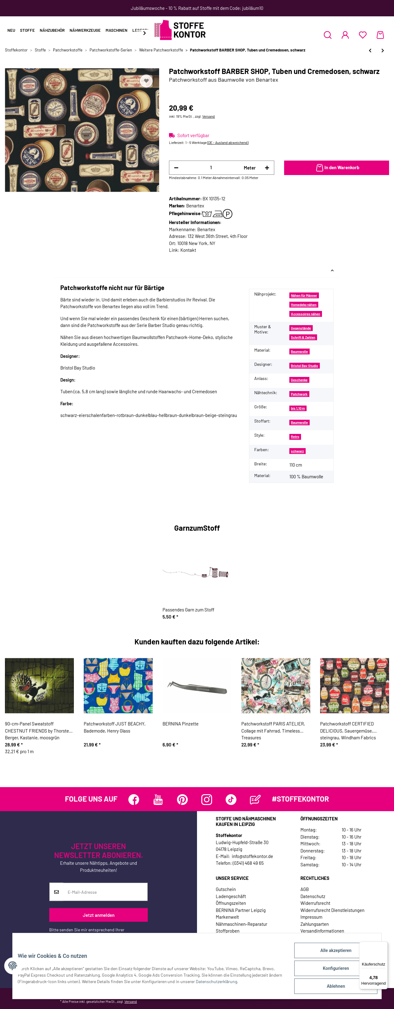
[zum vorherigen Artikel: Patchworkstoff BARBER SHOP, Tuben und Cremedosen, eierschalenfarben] (370, 50)
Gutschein (226, 889)
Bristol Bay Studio (304, 366)
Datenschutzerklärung (69, 936)
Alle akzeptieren (331, 955)
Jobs (221, 938)
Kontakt (188, 250)
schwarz (297, 451)
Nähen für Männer (304, 295)
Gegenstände (301, 328)
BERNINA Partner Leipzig (241, 910)
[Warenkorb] (380, 35)
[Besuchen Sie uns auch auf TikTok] (231, 799)
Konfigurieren (331, 971)
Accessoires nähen (305, 314)
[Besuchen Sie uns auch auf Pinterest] (182, 799)
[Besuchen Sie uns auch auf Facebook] (134, 799)
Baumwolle (299, 351)
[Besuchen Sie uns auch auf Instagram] (207, 799)
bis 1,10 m (298, 408)
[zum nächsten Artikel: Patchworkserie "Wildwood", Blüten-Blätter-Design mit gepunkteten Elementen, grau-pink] (382, 50)
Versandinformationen (322, 930)
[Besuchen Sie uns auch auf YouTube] (158, 799)
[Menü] (384, 945)
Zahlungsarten (314, 924)
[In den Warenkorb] (336, 168)
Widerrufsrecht (315, 903)
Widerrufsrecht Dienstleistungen (332, 910)
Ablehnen (331, 987)
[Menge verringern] (176, 168)
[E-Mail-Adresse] (105, 892)
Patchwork (299, 394)
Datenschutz (312, 896)
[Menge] (211, 167)
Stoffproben (227, 930)
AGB (304, 889)
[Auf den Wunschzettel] (146, 81)
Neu (11, 30)
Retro (295, 437)
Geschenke (299, 380)
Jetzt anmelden (99, 915)
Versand (208, 116)
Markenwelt (227, 917)
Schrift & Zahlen (303, 337)
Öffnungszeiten (231, 903)
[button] (327, 35)
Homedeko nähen (303, 305)
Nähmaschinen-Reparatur (241, 924)
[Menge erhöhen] (267, 168)
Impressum (311, 917)
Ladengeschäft (231, 896)
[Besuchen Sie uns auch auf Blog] (255, 799)
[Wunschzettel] (363, 35)
